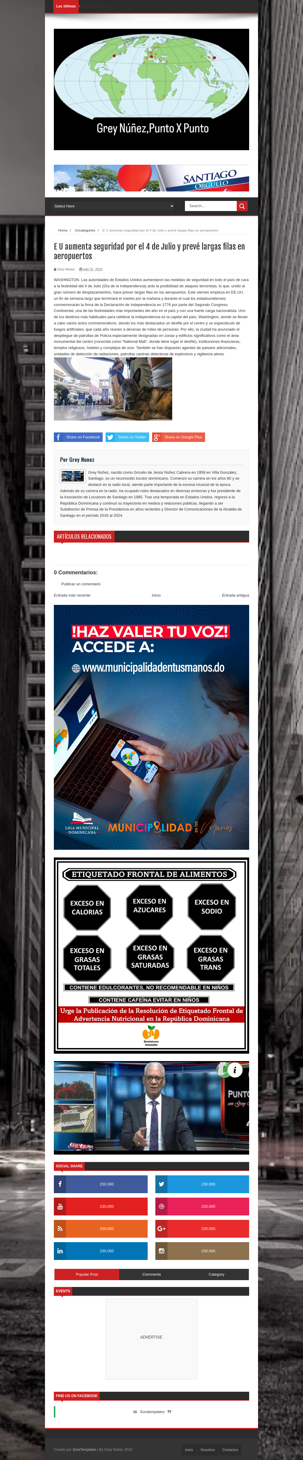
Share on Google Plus (177, 437)
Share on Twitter (126, 437)
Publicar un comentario (81, 584)
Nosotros (208, 1450)
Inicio (156, 595)
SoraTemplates (84, 1450)
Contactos (230, 1450)
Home (62, 230)
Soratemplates (152, 1412)
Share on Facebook (77, 437)
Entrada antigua (235, 595)
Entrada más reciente (72, 595)
